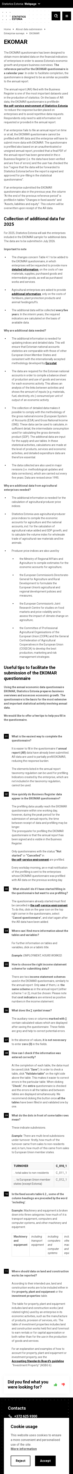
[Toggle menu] (66, 16)
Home (7, 29)
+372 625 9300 (25, 1416)
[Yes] (55, 1384)
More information (24, 1449)
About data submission (29, 29)
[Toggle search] (56, 16)
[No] (63, 1384)
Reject (20, 1461)
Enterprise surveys (14, 33)
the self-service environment (30, 859)
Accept (45, 1461)
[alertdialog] (36, 1446)
